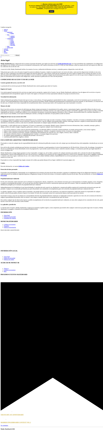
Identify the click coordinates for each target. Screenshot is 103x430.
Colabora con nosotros (9, 224)
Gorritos (12, 41)
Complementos (10, 38)
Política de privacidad (9, 258)
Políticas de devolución (10, 227)
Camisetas (12, 36)
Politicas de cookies (9, 259)
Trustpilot (6, 226)
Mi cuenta (6, 50)
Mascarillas (12, 45)
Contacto (6, 48)
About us (6, 29)
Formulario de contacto (10, 218)
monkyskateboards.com (64, 63)
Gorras (11, 39)
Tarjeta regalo (10, 47)
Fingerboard (9, 32)
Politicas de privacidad (10, 216)
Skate (8, 46)
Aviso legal (7, 215)
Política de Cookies (23, 166)
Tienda (5, 30)
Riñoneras (12, 43)
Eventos (5, 52)
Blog (5, 51)
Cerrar (51, 11)
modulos (12, 33)
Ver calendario (4, 425)
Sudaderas (12, 37)
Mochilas (12, 42)
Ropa (8, 34)
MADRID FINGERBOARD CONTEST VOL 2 (16, 422)
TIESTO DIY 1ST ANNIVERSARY (12, 415)
